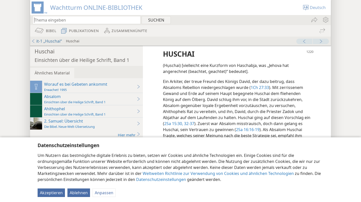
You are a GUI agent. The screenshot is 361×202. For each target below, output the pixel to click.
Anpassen (104, 192)
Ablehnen (79, 192)
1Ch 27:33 (260, 87)
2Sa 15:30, (173, 123)
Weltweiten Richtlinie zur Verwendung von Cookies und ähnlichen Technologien (218, 173)
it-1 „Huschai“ (46, 41)
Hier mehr (129, 134)
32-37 (188, 123)
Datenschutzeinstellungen (161, 179)
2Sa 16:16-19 (247, 129)
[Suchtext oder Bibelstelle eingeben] (84, 20)
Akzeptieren (51, 192)
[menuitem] (325, 20)
